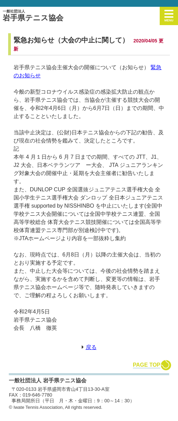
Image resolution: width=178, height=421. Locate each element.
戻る (91, 347)
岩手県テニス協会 (33, 15)
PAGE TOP (146, 365)
